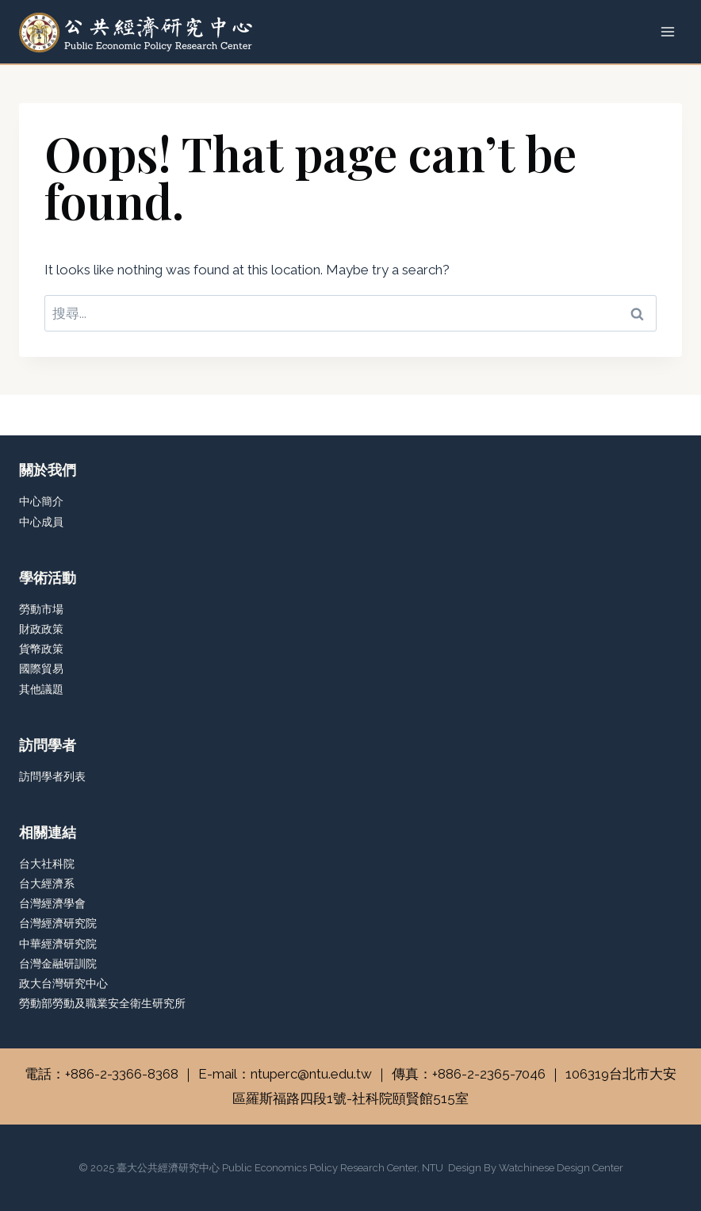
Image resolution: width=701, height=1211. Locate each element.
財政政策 (41, 629)
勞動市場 (41, 609)
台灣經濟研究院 (58, 923)
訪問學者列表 (52, 776)
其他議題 (41, 689)
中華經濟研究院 (58, 943)
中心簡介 (41, 501)
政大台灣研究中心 (63, 983)
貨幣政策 (41, 648)
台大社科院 (47, 863)
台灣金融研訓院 (58, 963)
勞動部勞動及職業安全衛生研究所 (102, 1003)
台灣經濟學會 (52, 903)
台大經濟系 (47, 883)
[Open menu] (667, 31)
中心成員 (41, 521)
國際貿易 (41, 668)
